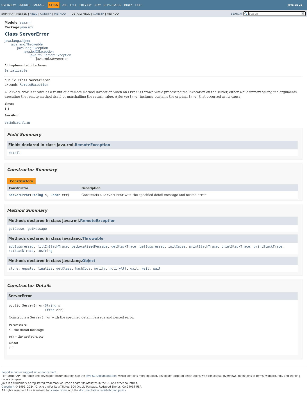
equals (28, 268)
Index (128, 5)
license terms (58, 390)
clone (13, 268)
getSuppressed (152, 246)
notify (100, 268)
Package (39, 5)
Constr (45, 13)
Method (60, 13)
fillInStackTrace (52, 246)
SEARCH (236, 13)
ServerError (19, 195)
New (97, 5)
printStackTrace (203, 246)
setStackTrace (21, 251)
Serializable (16, 70)
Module (24, 5)
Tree (73, 5)
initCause (176, 246)
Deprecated (112, 5)
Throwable (92, 238)
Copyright (8, 386)
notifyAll (118, 268)
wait (134, 268)
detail (14, 153)
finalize (44, 268)
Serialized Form (17, 122)
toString (44, 251)
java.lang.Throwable (27, 44)
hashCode (82, 268)
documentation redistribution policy (102, 390)
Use (64, 5)
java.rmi (24, 22)
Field (33, 13)
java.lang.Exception (32, 48)
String (37, 195)
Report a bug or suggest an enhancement (29, 372)
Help (138, 5)
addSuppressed (21, 246)
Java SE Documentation (101, 375)
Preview (86, 5)
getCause (16, 228)
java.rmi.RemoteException (50, 55)
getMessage (37, 228)
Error (55, 195)
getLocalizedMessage (89, 246)
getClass (63, 268)
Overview (8, 5)
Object (88, 261)
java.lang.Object (17, 41)
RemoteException (34, 84)
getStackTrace (123, 246)
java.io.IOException (38, 51)
